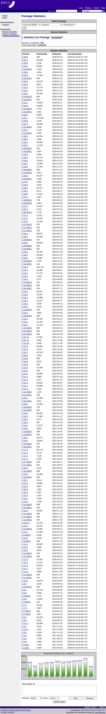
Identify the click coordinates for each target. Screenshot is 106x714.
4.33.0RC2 (27, 96)
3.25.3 (25, 243)
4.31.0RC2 (27, 127)
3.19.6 (25, 358)
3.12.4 (25, 532)
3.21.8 (25, 349)
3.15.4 (25, 489)
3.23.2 (25, 297)
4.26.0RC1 (27, 249)
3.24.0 (25, 279)
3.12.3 (25, 538)
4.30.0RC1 (27, 151)
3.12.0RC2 (27, 553)
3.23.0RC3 (27, 310)
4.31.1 (25, 118)
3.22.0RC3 (27, 328)
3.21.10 (25, 343)
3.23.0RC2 (27, 316)
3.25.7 (25, 130)
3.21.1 (25, 386)
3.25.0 (25, 258)
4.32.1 (25, 103)
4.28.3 (25, 176)
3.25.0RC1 (27, 264)
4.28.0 (25, 194)
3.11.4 (25, 559)
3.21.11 (25, 340)
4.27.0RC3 (27, 224)
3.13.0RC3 (27, 529)
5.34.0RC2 (27, 69)
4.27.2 (25, 215)
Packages (88, 8)
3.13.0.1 (26, 523)
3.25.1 (25, 255)
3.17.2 (25, 453)
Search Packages (10, 34)
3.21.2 (25, 383)
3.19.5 (25, 364)
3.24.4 (25, 267)
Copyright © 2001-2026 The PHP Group (16, 710)
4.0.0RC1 (26, 541)
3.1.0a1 (25, 648)
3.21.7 (25, 352)
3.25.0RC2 (27, 261)
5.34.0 (25, 66)
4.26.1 (25, 234)
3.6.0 (24, 620)
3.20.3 (25, 355)
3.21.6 (25, 367)
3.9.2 (24, 584)
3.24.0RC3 (27, 282)
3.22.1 (25, 322)
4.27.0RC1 (27, 230)
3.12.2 (25, 544)
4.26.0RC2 (27, 246)
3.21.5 (25, 374)
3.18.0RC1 (27, 447)
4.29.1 (25, 163)
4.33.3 (25, 84)
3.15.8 (25, 474)
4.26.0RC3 (27, 240)
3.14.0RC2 (27, 517)
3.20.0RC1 (27, 410)
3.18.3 (25, 361)
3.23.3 (25, 294)
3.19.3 (25, 416)
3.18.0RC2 (27, 444)
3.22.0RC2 (27, 331)
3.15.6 (25, 483)
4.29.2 (25, 160)
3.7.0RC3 (26, 611)
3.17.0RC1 (27, 465)
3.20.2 (25, 371)
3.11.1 (25, 568)
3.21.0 (25, 389)
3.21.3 (25, 380)
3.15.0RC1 (27, 508)
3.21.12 (25, 337)
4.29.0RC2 (27, 173)
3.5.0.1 (25, 629)
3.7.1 (24, 605)
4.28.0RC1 (27, 212)
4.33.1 (25, 90)
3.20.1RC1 (27, 401)
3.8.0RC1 (26, 602)
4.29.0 (25, 167)
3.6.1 (24, 617)
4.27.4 (25, 197)
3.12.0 (25, 550)
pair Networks (100, 712)
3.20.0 (25, 404)
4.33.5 (25, 75)
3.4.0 (24, 635)
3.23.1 (25, 300)
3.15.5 (25, 486)
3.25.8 (25, 121)
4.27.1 (25, 218)
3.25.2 (25, 252)
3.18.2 (25, 422)
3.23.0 (25, 307)
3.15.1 (25, 498)
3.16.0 (25, 468)
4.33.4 (25, 81)
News (5, 18)
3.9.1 (24, 590)
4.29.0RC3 (27, 170)
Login (81, 8)
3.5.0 (24, 632)
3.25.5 (25, 185)
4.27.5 (25, 182)
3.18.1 (25, 438)
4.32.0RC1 (27, 112)
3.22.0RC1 (27, 334)
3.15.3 (25, 492)
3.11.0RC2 (27, 575)
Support (96, 8)
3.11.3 (25, 562)
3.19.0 (25, 428)
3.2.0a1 (25, 645)
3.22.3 (25, 319)
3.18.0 (25, 441)
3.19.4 (25, 413)
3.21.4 (25, 377)
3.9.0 (24, 593)
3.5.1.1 (25, 623)
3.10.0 (25, 581)
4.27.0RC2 (27, 227)
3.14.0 (25, 511)
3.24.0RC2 (27, 285)
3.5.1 (24, 626)
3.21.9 (25, 346)
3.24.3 (25, 270)
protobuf (57, 37)
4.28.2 (25, 188)
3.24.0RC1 (27, 288)
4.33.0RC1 (27, 100)
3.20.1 (25, 398)
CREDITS (102, 707)
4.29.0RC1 (27, 179)
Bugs (103, 8)
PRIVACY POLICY (90, 707)
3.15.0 (25, 501)
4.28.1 (25, 191)
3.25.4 (25, 209)
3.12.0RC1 (27, 556)
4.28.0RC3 (27, 200)
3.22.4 (25, 313)
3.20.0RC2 (27, 407)
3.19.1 (25, 425)
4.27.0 (25, 221)
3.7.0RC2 (26, 614)
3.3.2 (24, 638)
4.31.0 (25, 124)
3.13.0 (25, 526)
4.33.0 (25, 93)
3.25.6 (25, 154)
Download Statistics (11, 36)
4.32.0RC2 (27, 109)
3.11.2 (25, 565)
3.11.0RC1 (27, 578)
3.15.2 (25, 495)
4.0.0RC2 (26, 535)
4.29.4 (25, 139)
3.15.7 (25, 480)
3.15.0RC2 (27, 504)
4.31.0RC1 (27, 133)
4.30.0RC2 (27, 148)
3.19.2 (25, 419)
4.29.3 (25, 157)
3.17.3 (25, 450)
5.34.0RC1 (27, 78)
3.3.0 (24, 642)
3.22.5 (25, 304)
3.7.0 (24, 608)
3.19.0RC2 (27, 431)
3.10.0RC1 (27, 587)
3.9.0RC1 (26, 596)
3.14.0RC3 (27, 514)
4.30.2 (25, 136)
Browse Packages (10, 32)
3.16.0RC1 (27, 477)
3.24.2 (25, 273)
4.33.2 (25, 87)
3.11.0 (25, 571)
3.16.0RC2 (27, 471)
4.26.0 (25, 237)
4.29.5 (25, 115)
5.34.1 (25, 60)
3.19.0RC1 (27, 434)
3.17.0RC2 (27, 462)
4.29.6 (25, 72)
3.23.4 (25, 291)
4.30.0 (25, 145)
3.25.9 (25, 57)
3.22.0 (25, 325)
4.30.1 (25, 142)
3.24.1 (25, 276)
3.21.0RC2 (27, 392)
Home (5, 16)
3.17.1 (25, 456)
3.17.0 (25, 459)
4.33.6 (25, 63)
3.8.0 (24, 599)
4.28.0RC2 (27, 203)
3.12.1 (25, 547)
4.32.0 (25, 106)
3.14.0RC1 (27, 520)
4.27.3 (25, 206)
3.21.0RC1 (27, 395)
